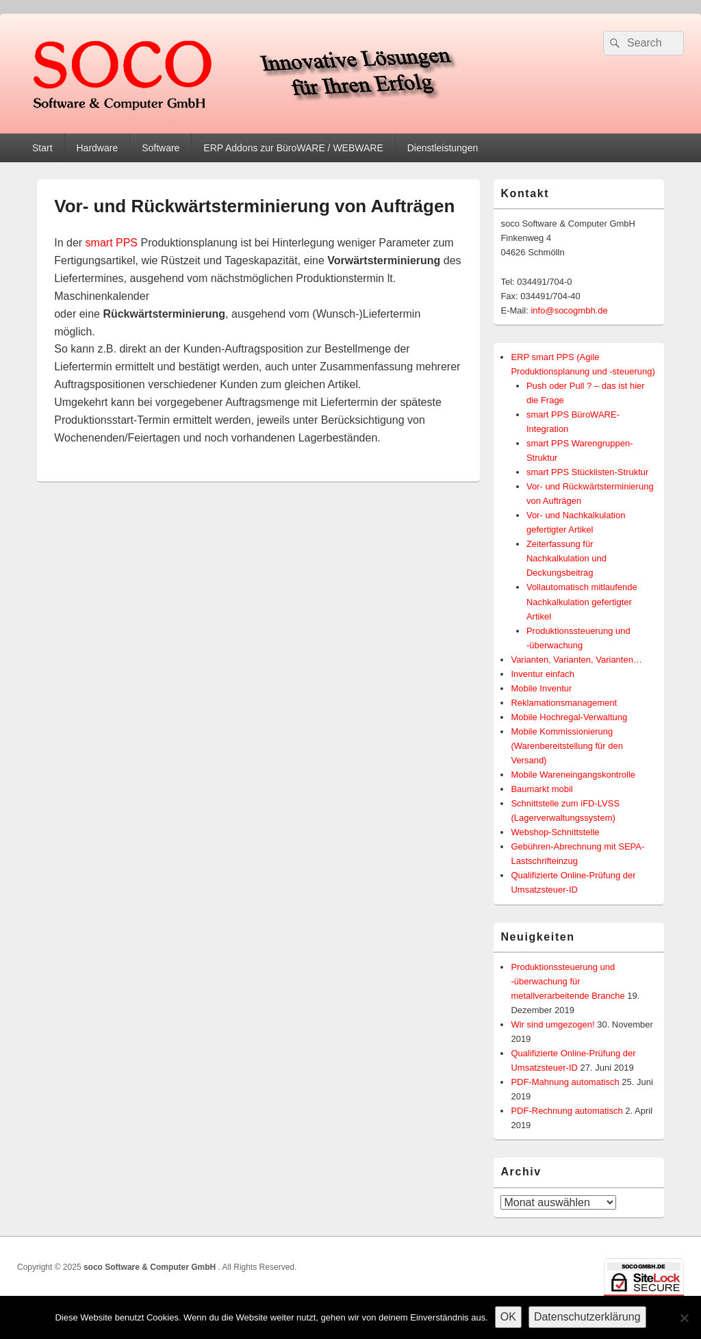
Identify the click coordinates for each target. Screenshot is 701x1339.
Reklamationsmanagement (564, 703)
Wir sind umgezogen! (552, 1024)
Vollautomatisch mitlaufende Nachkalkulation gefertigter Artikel (581, 601)
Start (42, 147)
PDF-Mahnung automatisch (565, 1082)
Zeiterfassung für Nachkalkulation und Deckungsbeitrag (566, 558)
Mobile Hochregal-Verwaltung (569, 717)
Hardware (97, 147)
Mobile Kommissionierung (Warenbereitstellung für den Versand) (567, 745)
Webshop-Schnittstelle (555, 832)
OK (508, 1317)
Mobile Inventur (541, 688)
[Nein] (684, 1318)
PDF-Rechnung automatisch (566, 1111)
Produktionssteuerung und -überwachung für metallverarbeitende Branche (567, 981)
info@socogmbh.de (569, 310)
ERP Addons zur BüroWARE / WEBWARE (293, 147)
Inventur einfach (542, 674)
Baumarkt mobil (541, 789)
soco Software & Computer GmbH (151, 1267)
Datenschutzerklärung (587, 1317)
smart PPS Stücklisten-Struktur (587, 472)
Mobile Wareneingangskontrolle (573, 774)
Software (160, 147)
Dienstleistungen (443, 147)
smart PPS (112, 242)
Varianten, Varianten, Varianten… (576, 659)
